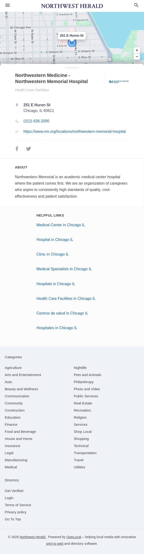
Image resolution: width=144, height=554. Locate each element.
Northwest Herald (33, 537)
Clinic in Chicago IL (52, 254)
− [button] (137, 56)
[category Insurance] (12, 446)
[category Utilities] (79, 467)
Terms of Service (18, 505)
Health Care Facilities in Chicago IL (66, 299)
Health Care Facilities (32, 90)
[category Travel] (79, 460)
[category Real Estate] (83, 403)
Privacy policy (16, 512)
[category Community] (14, 403)
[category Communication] (17, 396)
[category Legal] (9, 453)
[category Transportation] (85, 453)
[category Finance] (11, 424)
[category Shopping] (81, 439)
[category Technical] (81, 446)
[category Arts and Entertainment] (23, 375)
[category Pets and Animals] (87, 375)
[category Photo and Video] (87, 389)
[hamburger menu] (7, 5)
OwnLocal (74, 537)
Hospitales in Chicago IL (56, 328)
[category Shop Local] (83, 432)
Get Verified (14, 491)
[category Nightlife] (80, 368)
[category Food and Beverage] (20, 432)
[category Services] (81, 424)
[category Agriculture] (13, 368)
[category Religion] (80, 417)
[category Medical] (11, 467)
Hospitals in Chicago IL (55, 284)
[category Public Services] (86, 396)
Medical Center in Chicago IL (60, 225)
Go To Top (13, 519)
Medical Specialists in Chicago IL (64, 269)
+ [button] (137, 50)
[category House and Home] (18, 439)
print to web (54, 543)
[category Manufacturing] (16, 460)
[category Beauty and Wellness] (21, 389)
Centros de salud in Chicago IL (62, 313)
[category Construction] (15, 410)
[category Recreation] (82, 410)
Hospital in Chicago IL (54, 240)
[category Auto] (8, 382)
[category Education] (13, 417)
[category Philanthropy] (84, 382)
